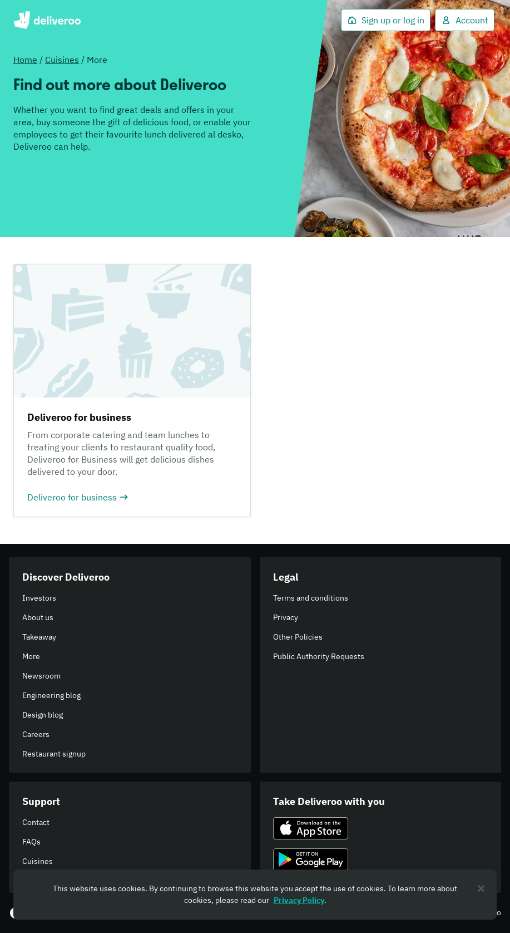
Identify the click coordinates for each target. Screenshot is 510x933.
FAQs (31, 842)
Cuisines (62, 59)
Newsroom (41, 676)
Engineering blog (51, 695)
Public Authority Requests (318, 656)
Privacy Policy (299, 900)
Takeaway (39, 637)
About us (37, 617)
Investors (39, 598)
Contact (35, 822)
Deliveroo (47, 20)
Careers (35, 734)
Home (25, 59)
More (31, 656)
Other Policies (298, 637)
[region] (255, 895)
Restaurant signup (54, 754)
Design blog (42, 715)
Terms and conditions (310, 598)
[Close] (481, 888)
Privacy (285, 617)
